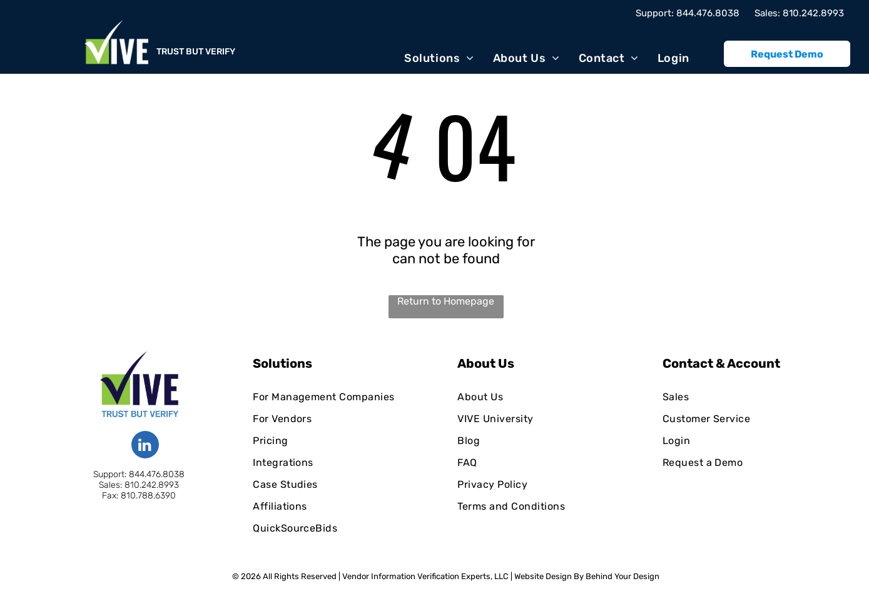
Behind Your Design (622, 576)
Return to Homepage (445, 301)
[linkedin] (145, 446)
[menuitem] (439, 58)
